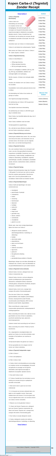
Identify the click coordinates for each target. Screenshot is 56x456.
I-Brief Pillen (42, 40)
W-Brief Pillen (42, 79)
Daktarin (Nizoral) (43, 104)
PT (37, 451)
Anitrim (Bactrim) (43, 101)
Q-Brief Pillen (42, 62)
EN (24, 451)
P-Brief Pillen (42, 59)
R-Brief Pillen (42, 65)
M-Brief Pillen (42, 51)
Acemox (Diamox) (43, 98)
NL (34, 451)
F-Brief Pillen (42, 31)
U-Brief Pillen (42, 73)
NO (32, 451)
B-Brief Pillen (42, 20)
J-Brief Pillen (42, 43)
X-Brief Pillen (42, 82)
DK (19, 451)
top (52, 448)
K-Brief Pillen (42, 45)
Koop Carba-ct (22, 14)
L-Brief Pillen (42, 48)
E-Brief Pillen (42, 29)
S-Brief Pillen (42, 68)
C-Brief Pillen (42, 23)
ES (22, 451)
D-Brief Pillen (42, 26)
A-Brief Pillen (42, 18)
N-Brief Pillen (42, 54)
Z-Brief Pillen (42, 87)
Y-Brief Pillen (42, 85)
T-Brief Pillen (42, 71)
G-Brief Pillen (42, 34)
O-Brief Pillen (42, 57)
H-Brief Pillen (42, 37)
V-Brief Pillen (42, 76)
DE (16, 451)
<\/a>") (10, 455)
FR (29, 451)
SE (39, 451)
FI (26, 451)
